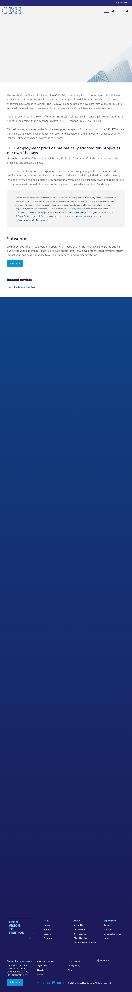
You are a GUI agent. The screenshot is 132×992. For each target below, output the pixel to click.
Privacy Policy (74, 966)
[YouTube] (59, 982)
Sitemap (40, 974)
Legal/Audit (42, 966)
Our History (79, 929)
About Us (78, 925)
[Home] (11, 11)
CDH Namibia (80, 938)
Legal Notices (74, 961)
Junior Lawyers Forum (84, 942)
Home (47, 925)
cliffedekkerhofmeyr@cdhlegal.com (31, 220)
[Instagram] (48, 982)
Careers (47, 934)
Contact (48, 938)
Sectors (107, 925)
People (47, 929)
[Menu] (111, 11)
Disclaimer (41, 970)
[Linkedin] (53, 982)
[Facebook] (38, 982)
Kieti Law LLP (80, 934)
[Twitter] (43, 982)
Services (108, 929)
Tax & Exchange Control (21, 287)
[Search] (127, 11)
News (106, 938)
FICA (70, 970)
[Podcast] (64, 982)
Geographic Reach (113, 934)
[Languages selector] (122, 3)
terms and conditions (77, 212)
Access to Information (46, 961)
